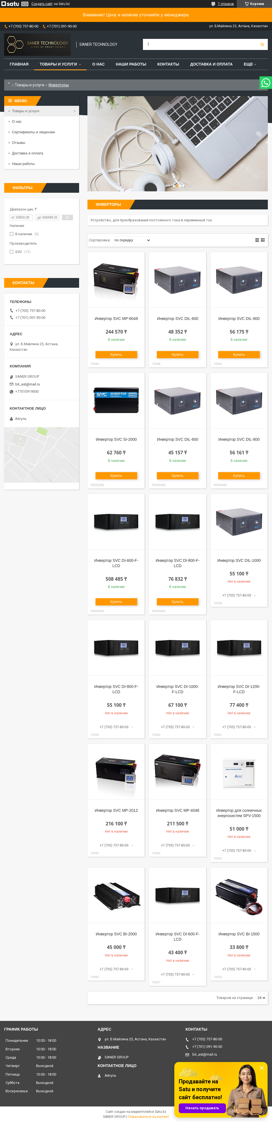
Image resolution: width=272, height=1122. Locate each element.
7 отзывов (226, 4)
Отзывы (18, 143)
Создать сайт (41, 4)
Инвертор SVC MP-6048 (116, 318)
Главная (19, 64)
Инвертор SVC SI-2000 (116, 439)
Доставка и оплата (211, 64)
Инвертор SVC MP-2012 (116, 810)
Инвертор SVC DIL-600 (177, 318)
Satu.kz (160, 1112)
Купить (116, 354)
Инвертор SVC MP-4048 (177, 810)
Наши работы (131, 64)
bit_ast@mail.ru (27, 384)
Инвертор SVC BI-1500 (239, 934)
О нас (98, 64)
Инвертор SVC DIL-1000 (239, 560)
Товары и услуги (58, 64)
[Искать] (262, 44)
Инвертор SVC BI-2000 (116, 934)
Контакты (168, 64)
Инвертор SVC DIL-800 (239, 318)
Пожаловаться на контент (148, 1117)
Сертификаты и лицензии (33, 132)
